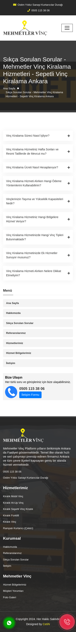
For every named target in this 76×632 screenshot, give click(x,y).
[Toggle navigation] (67, 28)
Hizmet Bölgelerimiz (18, 353)
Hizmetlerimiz (14, 343)
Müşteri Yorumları (13, 590)
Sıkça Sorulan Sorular (19, 323)
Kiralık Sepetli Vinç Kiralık (18, 509)
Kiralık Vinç (9, 521)
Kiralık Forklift (11, 515)
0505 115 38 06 (40, 10)
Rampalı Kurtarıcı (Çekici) (18, 528)
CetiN (46, 624)
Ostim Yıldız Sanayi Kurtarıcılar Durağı (40, 4)
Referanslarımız (16, 332)
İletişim (10, 363)
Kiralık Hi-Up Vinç (13, 502)
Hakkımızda (13, 312)
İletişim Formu (30, 394)
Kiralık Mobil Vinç (13, 496)
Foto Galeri (9, 597)
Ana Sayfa (12, 303)
